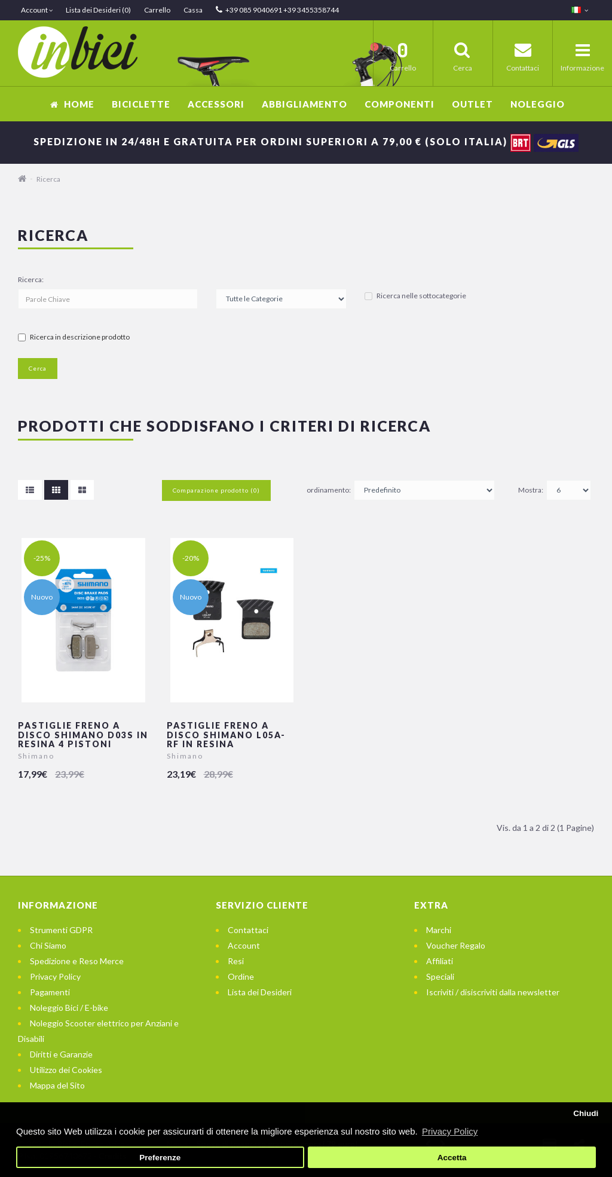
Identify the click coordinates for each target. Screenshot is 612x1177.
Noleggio (537, 104)
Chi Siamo (48, 945)
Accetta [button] (452, 1157)
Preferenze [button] (159, 1157)
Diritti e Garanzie (61, 1054)
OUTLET (472, 104)
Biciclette (141, 104)
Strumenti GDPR (61, 930)
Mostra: (530, 489)
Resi (236, 961)
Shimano (36, 755)
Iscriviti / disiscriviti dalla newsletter (492, 992)
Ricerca (48, 179)
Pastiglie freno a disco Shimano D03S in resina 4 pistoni (83, 734)
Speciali (440, 976)
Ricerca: (31, 279)
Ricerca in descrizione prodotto (74, 336)
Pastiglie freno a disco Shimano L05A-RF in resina (226, 734)
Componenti (399, 104)
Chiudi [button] (585, 1113)
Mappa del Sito (57, 1085)
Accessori (216, 104)
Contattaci (248, 930)
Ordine (241, 976)
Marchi (438, 930)
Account (244, 945)
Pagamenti (50, 992)
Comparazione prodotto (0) (216, 490)
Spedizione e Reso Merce (77, 961)
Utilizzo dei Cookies (66, 1070)
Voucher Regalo (455, 945)
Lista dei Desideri (260, 992)
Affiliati (439, 961)
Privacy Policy (55, 976)
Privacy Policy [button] (450, 1131)
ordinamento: (329, 489)
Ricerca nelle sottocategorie (415, 295)
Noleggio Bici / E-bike (69, 1007)
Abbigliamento (304, 104)
